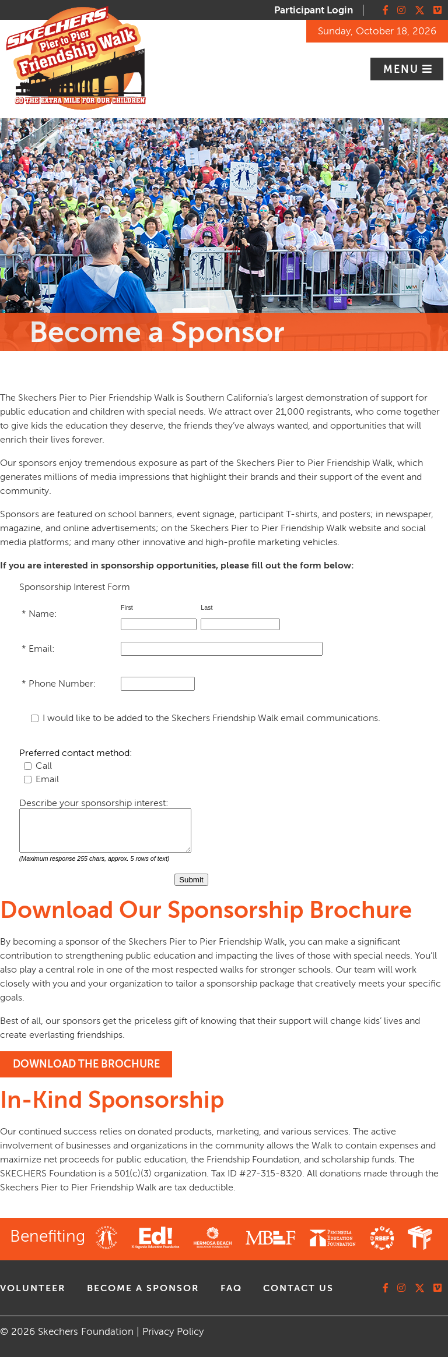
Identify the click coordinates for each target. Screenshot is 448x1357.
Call (44, 766)
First (128, 607)
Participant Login (313, 10)
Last (207, 607)
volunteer (33, 1288)
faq (231, 1288)
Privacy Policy (173, 1331)
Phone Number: (64, 683)
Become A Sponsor (143, 1288)
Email (47, 779)
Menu (402, 69)
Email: (43, 649)
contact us (298, 1288)
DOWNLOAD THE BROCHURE (86, 1064)
